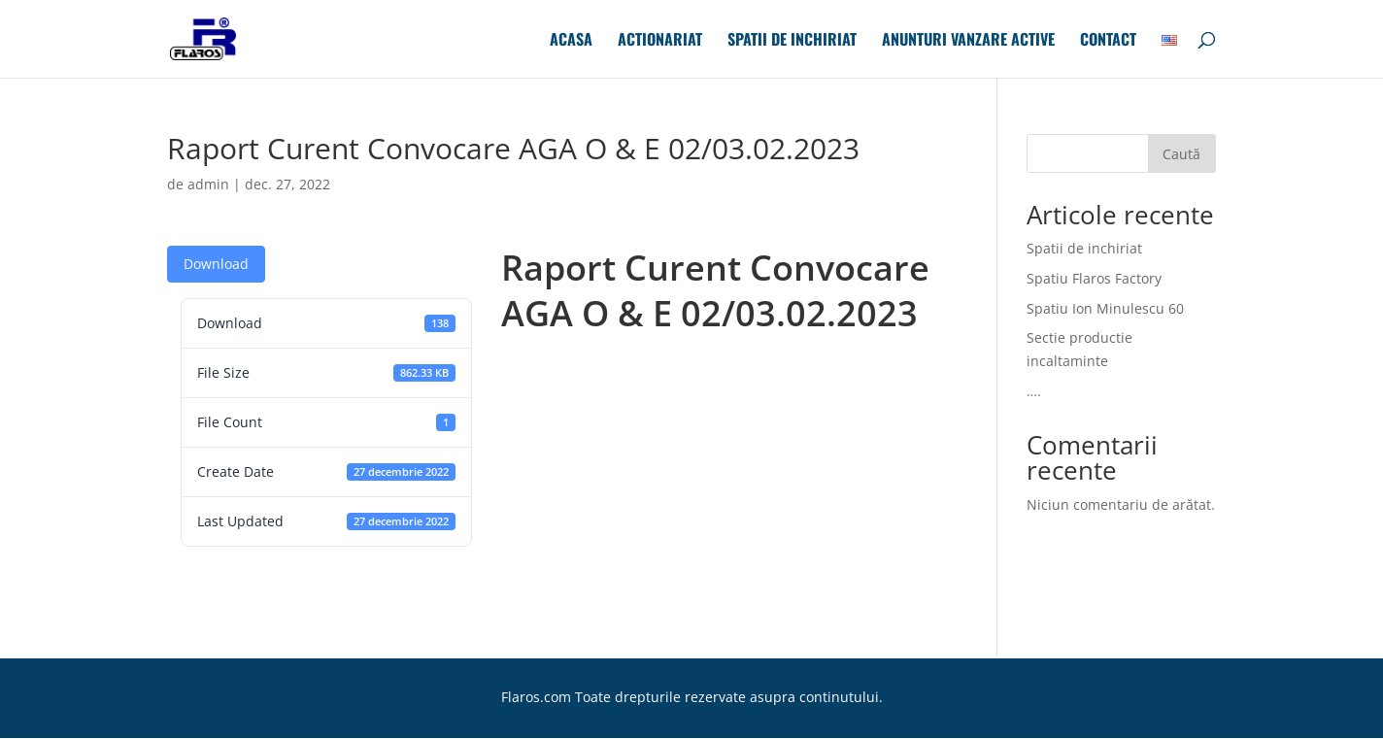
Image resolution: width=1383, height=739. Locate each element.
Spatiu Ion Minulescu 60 (1105, 308)
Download (216, 263)
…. (1034, 391)
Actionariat (660, 41)
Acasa (571, 41)
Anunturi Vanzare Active (968, 41)
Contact (1108, 41)
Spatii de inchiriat (792, 41)
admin (208, 184)
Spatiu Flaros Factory (1094, 278)
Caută (1181, 154)
